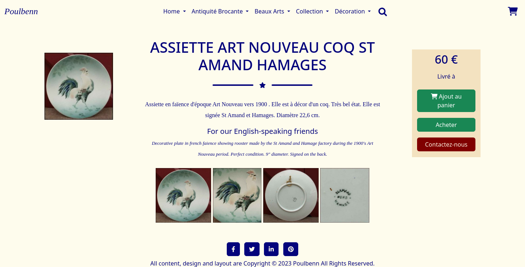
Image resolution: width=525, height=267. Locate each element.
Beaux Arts (269, 11)
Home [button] (172, 11)
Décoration (350, 11)
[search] (381, 11)
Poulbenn (21, 11)
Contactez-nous (446, 144)
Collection (310, 11)
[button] (233, 249)
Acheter (446, 125)
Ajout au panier (446, 100)
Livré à (446, 76)
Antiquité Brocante (218, 11)
